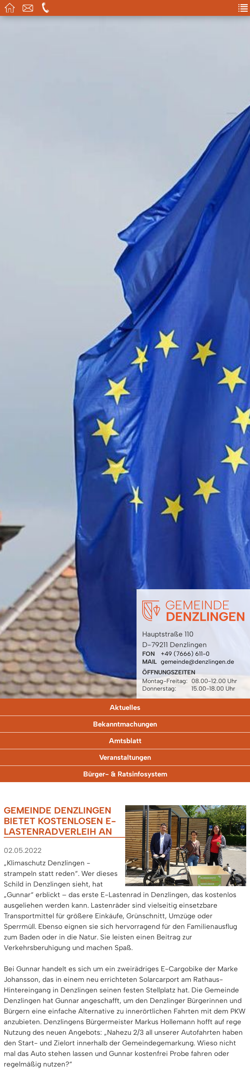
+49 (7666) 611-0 (185, 653)
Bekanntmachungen (125, 724)
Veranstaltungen (125, 757)
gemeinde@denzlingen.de (197, 661)
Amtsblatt (125, 740)
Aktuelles (125, 707)
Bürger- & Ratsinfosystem (125, 774)
